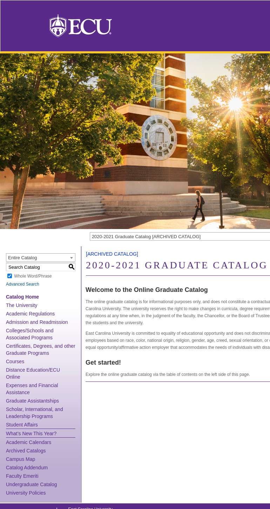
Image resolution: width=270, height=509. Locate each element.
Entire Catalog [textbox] (22, 257)
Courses (15, 361)
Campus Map (20, 459)
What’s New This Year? (31, 433)
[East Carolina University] (80, 25)
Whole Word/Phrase (33, 276)
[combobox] (40, 257)
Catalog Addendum (27, 467)
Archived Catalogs (26, 450)
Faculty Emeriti (22, 476)
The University (21, 305)
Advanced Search (22, 284)
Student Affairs (22, 425)
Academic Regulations (30, 314)
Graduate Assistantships (32, 401)
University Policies (26, 493)
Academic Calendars (28, 442)
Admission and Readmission (37, 322)
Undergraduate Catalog (31, 484)
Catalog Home (22, 297)
